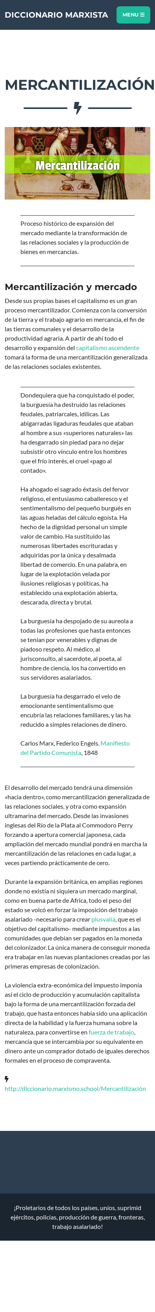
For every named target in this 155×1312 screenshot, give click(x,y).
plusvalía (103, 919)
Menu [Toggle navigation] (133, 15)
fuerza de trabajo (111, 1032)
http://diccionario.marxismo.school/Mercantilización (75, 1088)
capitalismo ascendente (107, 347)
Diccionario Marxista (56, 15)
